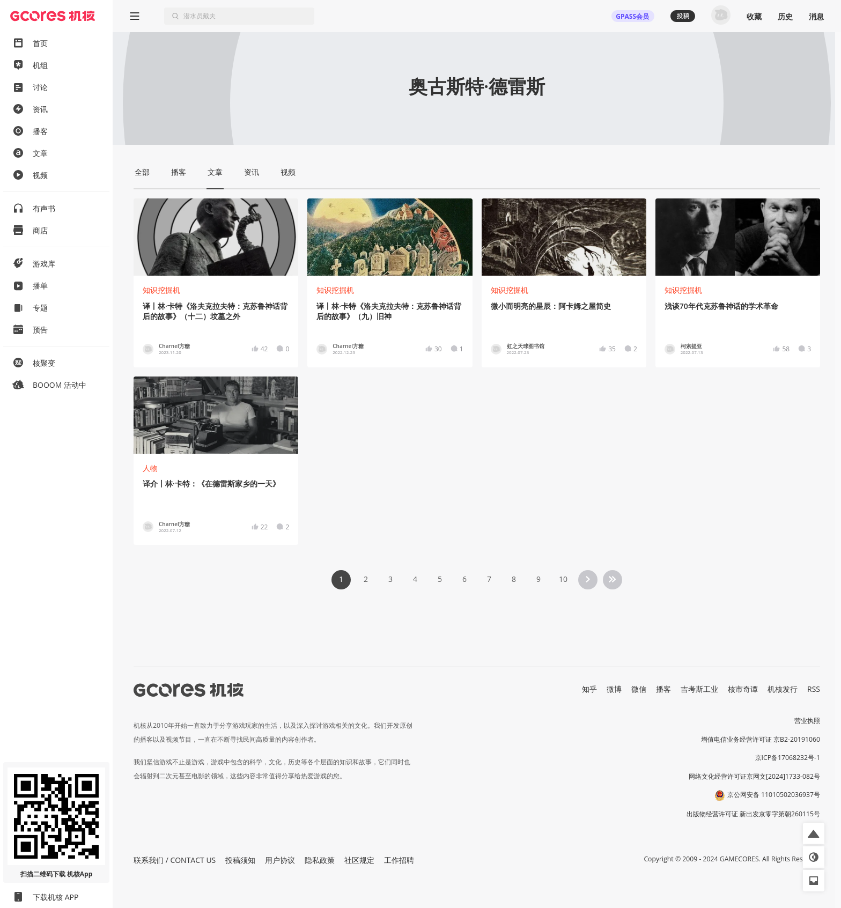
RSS (813, 689)
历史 (785, 16)
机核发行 (783, 689)
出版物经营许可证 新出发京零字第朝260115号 (753, 813)
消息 (816, 16)
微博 (614, 689)
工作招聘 (399, 860)
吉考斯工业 (699, 689)
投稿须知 (240, 860)
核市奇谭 (743, 689)
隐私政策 (320, 860)
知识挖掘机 (161, 290)
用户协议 (280, 860)
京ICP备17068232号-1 (788, 757)
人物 (150, 468)
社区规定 (359, 860)
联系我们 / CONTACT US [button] (175, 860)
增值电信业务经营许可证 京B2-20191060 (760, 739)
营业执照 (807, 720)
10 (563, 579)
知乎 (589, 689)
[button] (813, 833)
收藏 (754, 16)
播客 (663, 689)
